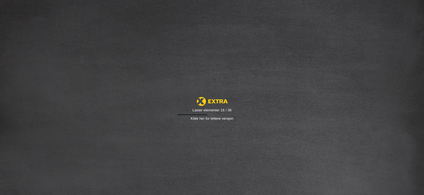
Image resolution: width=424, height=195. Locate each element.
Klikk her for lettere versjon (212, 118)
